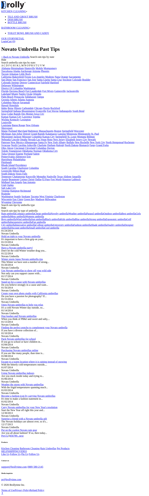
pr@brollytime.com (11, 479)
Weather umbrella (77, 213)
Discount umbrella (19, 227)
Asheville (31, 145)
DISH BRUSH (15, 19)
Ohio (3, 148)
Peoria (46, 108)
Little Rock (25, 74)
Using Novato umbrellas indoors (17, 373)
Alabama (5, 68)
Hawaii (5, 105)
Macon (15, 102)
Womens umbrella (34, 216)
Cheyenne (17, 202)
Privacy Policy (22, 490)
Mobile (39, 68)
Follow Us (15, 454)
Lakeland (6, 94)
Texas (60, 176)
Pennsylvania (8, 156)
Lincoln (15, 139)
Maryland (22, 131)
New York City (97, 142)
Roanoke (5, 193)
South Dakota (8, 173)
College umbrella (44, 225)
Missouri (26, 136)
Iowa (3, 114)
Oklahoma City (50, 151)
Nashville (51, 176)
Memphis (41, 176)
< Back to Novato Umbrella (15, 57)
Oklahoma (27, 151)
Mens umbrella (17, 216)
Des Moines (27, 114)
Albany (62, 142)
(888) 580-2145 (35, 466)
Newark (92, 139)
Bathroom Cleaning (30, 448)
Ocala (29, 94)
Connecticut (34, 82)
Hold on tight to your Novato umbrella (20, 236)
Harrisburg (6, 159)
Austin (4, 179)
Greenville (6, 171)
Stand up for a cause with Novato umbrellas (23, 282)
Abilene (67, 176)
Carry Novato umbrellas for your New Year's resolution (29, 407)
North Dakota (72, 145)
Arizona (36, 71)
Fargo (92, 145)
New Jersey (59, 139)
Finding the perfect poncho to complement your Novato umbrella (34, 327)
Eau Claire (18, 199)
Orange (64, 76)
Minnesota (72, 133)
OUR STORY (8, 38)
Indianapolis (65, 111)
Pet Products (63, 448)
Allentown (20, 156)
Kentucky (15, 119)
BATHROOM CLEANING (15, 27)
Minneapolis (84, 133)
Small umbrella (37, 227)
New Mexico (17, 142)
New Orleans (32, 125)
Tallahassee (31, 96)
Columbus (6, 102)
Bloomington (28, 111)
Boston (57, 131)
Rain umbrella (8, 213)
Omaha (23, 139)
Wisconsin (6, 199)
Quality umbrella (115, 225)
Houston (66, 179)
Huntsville (30, 68)
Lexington (25, 119)
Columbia (37, 136)
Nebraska (6, 139)
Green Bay (29, 199)
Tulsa (4, 153)
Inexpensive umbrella (21, 222)
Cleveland (30, 148)
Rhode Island (8, 165)
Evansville (40, 111)
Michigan (6, 133)
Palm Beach (7, 96)
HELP (4, 451)
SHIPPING (13, 451)
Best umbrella (129, 213)
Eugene (19, 153)
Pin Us (24, 454)
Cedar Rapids (14, 114)
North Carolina (18, 145)
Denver (23, 82)
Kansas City (15, 116)
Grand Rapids (38, 133)
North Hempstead (115, 142)
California (6, 76)
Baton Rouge (18, 125)
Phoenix (45, 71)
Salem (36, 153)
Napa (57, 76)
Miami (14, 94)
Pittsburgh (6, 162)
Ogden (10, 185)
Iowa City (39, 114)
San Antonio (29, 182)
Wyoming (6, 202)
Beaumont (14, 179)
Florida (5, 91)
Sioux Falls (21, 173)
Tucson (5, 74)
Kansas (5, 116)
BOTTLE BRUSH (17, 22)
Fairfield (45, 82)
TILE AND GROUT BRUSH (23, 16)
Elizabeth (70, 139)
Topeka (36, 116)
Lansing (62, 133)
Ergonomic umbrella (116, 219)
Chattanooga (18, 176)
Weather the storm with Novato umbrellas (22, 384)
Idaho (4, 108)
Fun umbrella (39, 222)
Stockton (67, 79)
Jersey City (81, 139)
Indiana (17, 111)
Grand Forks (102, 145)
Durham (51, 145)
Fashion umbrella (82, 225)
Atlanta (21, 99)
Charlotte (42, 145)
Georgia (5, 99)
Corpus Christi (27, 179)
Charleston (22, 168)
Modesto (49, 76)
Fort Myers (48, 91)
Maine (4, 131)
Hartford (54, 82)
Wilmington (18, 85)
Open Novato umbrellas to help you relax (22, 304)
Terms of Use (8, 490)
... (18, 435)
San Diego (6, 79)
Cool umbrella (52, 227)
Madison (39, 199)
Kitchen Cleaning (10, 448)
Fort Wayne (53, 111)
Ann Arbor (16, 133)
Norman (37, 151)
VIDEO (23, 451)
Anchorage (26, 71)
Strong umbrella (97, 219)
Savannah (25, 102)
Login (4, 41)
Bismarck (84, 145)
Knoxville (31, 176)
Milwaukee (50, 199)
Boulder (86, 79)
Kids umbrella (67, 219)
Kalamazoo (51, 133)
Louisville (6, 122)
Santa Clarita (43, 79)
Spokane (26, 196)
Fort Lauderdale (33, 91)
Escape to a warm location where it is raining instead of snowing (34, 361)
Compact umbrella (25, 213)
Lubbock (76, 179)
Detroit (26, 133)
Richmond (25, 190)
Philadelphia (19, 159)
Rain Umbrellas (48, 448)
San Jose (31, 79)
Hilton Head (19, 171)
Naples (22, 94)
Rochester (129, 142)
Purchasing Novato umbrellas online (19, 350)
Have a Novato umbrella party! (17, 247)
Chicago (38, 108)
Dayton (50, 148)
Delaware (6, 85)
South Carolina (8, 168)
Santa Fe (42, 142)
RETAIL (19, 38)
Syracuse (5, 145)
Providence (21, 165)
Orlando (37, 94)
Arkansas (14, 74)
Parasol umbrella (95, 213)
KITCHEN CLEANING (14, 11)
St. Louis (71, 136)
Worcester (79, 131)
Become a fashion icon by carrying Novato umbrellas (28, 396)
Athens (13, 99)
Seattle (17, 196)
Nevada (32, 139)
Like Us (5, 454)
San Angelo (16, 182)
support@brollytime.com (14, 466)
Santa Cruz (56, 79)
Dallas (38, 179)
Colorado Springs (10, 82)
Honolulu (14, 105)
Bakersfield (18, 76)
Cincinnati (19, 148)
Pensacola (19, 96)
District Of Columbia (12, 88)
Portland (12, 131)
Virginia (5, 190)
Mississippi (7, 136)
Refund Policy (37, 490)
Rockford (55, 108)
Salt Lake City (8, 188)
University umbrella (63, 225)
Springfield (7, 111)
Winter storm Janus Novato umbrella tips (22, 259)
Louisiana (6, 125)
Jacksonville (72, 91)
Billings (91, 136)
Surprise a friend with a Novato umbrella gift (24, 418)
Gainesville (60, 91)
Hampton (15, 190)
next (21, 435)
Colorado (77, 79)
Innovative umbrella (25, 225)
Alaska (16, 71)
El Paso (46, 179)
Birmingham (17, 68)
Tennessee (6, 176)
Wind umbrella (23, 219)
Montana (81, 136)
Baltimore (33, 131)
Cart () (11, 41)
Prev (3, 435)
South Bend (78, 111)
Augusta (29, 99)
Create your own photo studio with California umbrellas (29, 293)
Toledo (4, 151)
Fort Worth (56, 179)
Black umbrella (52, 219)
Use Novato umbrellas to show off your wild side (26, 270)
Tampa (40, 96)
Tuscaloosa (7, 71)
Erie (29, 156)
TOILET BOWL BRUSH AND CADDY (28, 33)
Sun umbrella (38, 219)
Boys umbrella (8, 219)
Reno (50, 139)
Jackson (17, 136)
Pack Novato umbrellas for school (18, 339)
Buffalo (70, 142)
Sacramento (75, 76)
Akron (10, 148)
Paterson (5, 142)
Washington (29, 88)
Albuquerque (31, 142)
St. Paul (95, 133)
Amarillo (76, 176)
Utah (3, 185)
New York (53, 142)
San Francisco (20, 79)
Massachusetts (46, 131)
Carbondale (28, 108)
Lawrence (27, 116)
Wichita (5, 119)
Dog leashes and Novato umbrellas (19, 316)
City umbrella (8, 225)
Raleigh (60, 145)
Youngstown (15, 151)
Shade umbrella (99, 225)
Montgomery (50, 68)
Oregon (11, 153)
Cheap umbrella (43, 213)
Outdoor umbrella (113, 213)
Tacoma (35, 196)
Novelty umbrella (59, 213)
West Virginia (46, 196)
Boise (10, 108)
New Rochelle (82, 142)
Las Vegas (41, 139)
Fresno (28, 76)
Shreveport (6, 128)
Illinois (17, 108)
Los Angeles (38, 76)
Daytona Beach (17, 91)
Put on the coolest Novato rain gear (19, 430)
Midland (5, 182)
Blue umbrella (82, 219)
